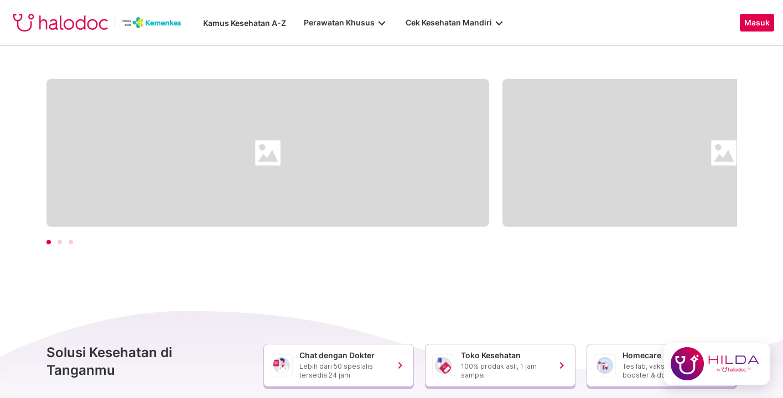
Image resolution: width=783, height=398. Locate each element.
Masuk (757, 22)
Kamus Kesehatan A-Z (244, 23)
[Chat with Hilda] (717, 364)
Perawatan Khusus (346, 22)
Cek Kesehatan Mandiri (455, 22)
